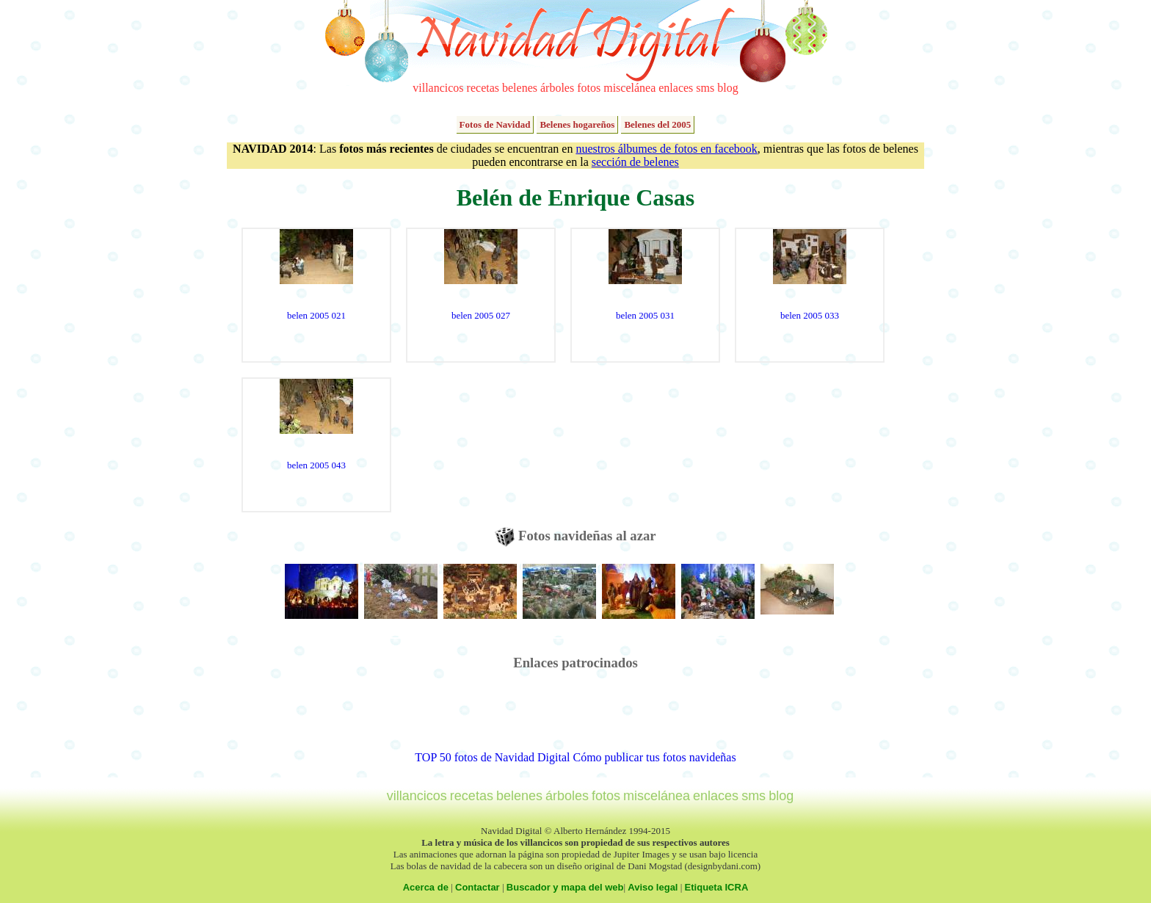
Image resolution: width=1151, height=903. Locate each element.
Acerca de (426, 887)
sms (705, 87)
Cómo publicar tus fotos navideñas (654, 757)
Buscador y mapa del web (565, 887)
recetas (483, 87)
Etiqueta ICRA (717, 887)
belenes (519, 87)
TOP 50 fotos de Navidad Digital (492, 757)
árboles (557, 87)
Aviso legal (653, 887)
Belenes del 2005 (657, 124)
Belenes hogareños (577, 124)
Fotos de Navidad (495, 124)
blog (727, 87)
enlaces (675, 87)
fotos (588, 87)
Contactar (477, 887)
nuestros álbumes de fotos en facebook (666, 148)
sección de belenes (635, 162)
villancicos (438, 87)
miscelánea (629, 87)
